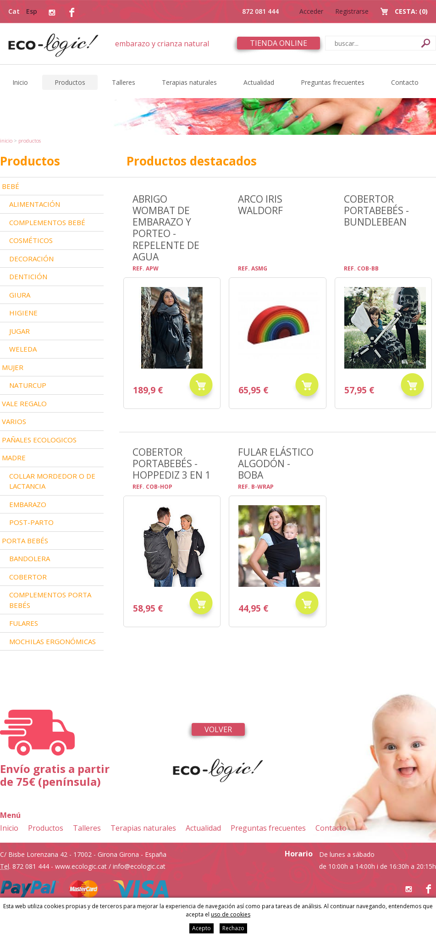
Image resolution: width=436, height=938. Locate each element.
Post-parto (31, 522)
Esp (31, 11)
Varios (14, 421)
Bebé (10, 186)
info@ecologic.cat (139, 866)
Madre (14, 457)
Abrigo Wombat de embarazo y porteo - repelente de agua (165, 227)
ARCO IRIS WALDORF (260, 204)
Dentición (28, 276)
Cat (14, 11)
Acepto (201, 928)
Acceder (311, 11)
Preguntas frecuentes (332, 82)
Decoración (31, 258)
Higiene (23, 312)
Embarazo (27, 504)
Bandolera (29, 558)
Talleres (123, 82)
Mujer (12, 367)
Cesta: (411, 11)
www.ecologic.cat (81, 866)
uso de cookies (230, 914)
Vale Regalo (24, 403)
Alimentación (34, 204)
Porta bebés (25, 540)
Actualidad (258, 82)
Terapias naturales (189, 82)
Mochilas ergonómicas (52, 641)
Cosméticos (31, 240)
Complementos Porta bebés (50, 600)
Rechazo (233, 928)
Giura (19, 294)
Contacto (405, 82)
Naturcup (27, 385)
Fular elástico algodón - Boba (276, 463)
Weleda (23, 348)
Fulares (23, 623)
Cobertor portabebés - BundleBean (376, 210)
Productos (70, 82)
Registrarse (352, 11)
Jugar (19, 331)
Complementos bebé (47, 222)
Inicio (20, 82)
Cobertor (28, 576)
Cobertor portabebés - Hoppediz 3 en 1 (171, 463)
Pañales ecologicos (39, 439)
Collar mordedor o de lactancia (52, 481)
